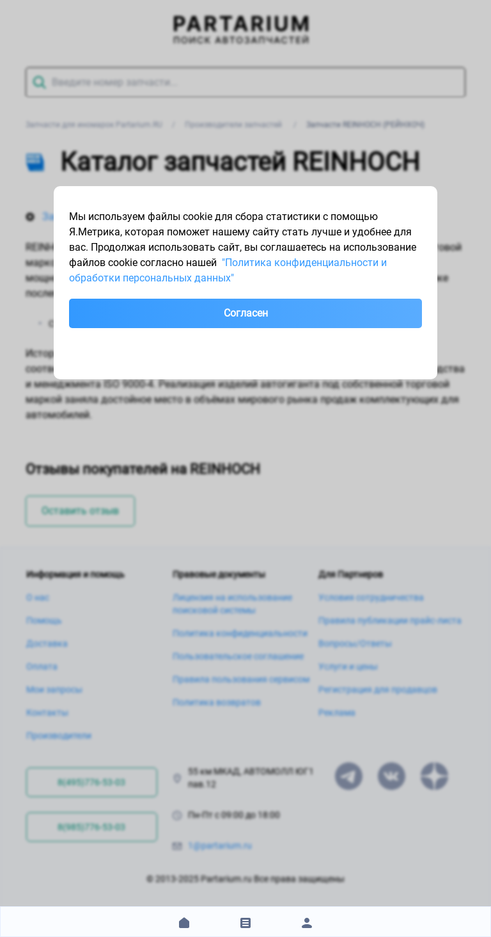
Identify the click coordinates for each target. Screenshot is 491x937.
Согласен (246, 313)
